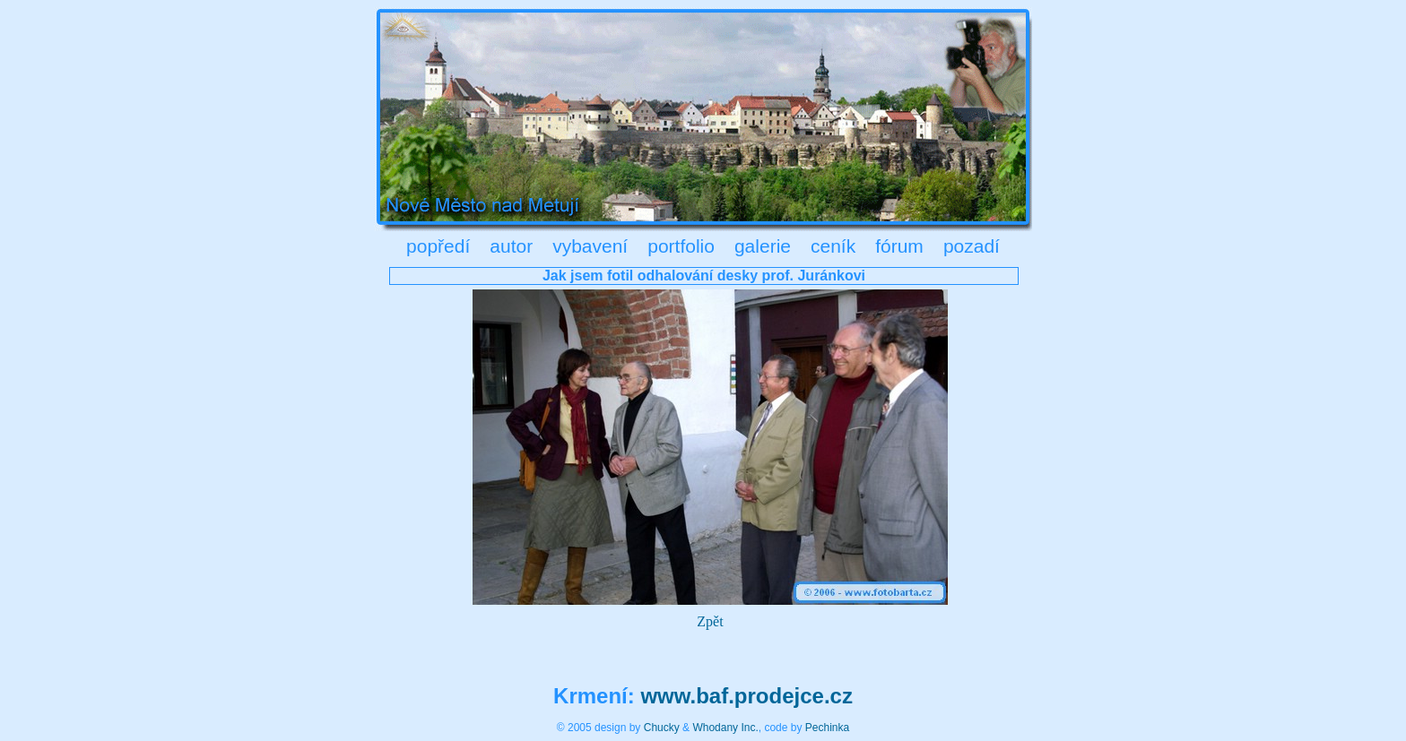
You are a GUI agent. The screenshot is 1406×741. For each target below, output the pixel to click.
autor (511, 246)
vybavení (590, 246)
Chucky (662, 727)
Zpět (710, 621)
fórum (899, 246)
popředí (438, 246)
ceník (833, 246)
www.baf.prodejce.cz (746, 696)
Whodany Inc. (725, 727)
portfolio (681, 246)
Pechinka (827, 727)
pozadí (971, 246)
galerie (762, 246)
